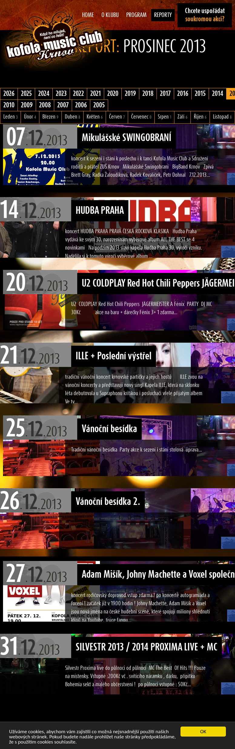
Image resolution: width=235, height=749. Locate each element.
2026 (9, 94)
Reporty (163, 15)
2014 (217, 94)
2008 (45, 105)
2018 (148, 94)
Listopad (222, 116)
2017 (165, 94)
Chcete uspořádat (205, 15)
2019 (130, 94)
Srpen (164, 116)
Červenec (141, 116)
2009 (27, 105)
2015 (200, 94)
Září (182, 116)
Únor (30, 116)
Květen (95, 116)
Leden (10, 116)
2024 (43, 94)
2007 (63, 105)
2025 (26, 94)
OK (203, 731)
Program (136, 15)
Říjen (200, 116)
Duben (72, 116)
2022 (78, 94)
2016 (182, 94)
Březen (50, 116)
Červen (117, 116)
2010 (9, 105)
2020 (112, 94)
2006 (81, 105)
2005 (99, 105)
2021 (95, 94)
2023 (61, 94)
